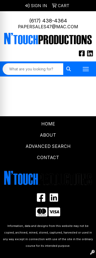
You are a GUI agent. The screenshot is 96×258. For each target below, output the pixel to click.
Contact (48, 157)
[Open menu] (86, 69)
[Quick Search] (33, 69)
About (48, 135)
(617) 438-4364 (48, 21)
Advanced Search (48, 146)
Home (48, 123)
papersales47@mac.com (48, 26)
